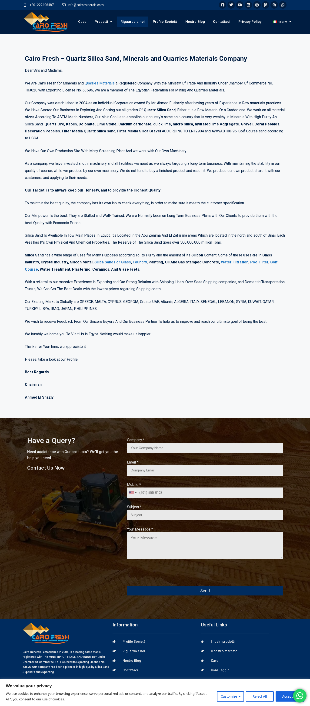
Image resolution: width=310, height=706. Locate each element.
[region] (155, 692)
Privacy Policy (249, 22)
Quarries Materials (100, 83)
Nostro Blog (195, 22)
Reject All (260, 696)
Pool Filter (259, 262)
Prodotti (103, 22)
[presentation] (162, 576)
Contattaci (221, 22)
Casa (82, 22)
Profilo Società (165, 22)
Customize (229, 696)
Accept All (289, 696)
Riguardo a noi (132, 22)
